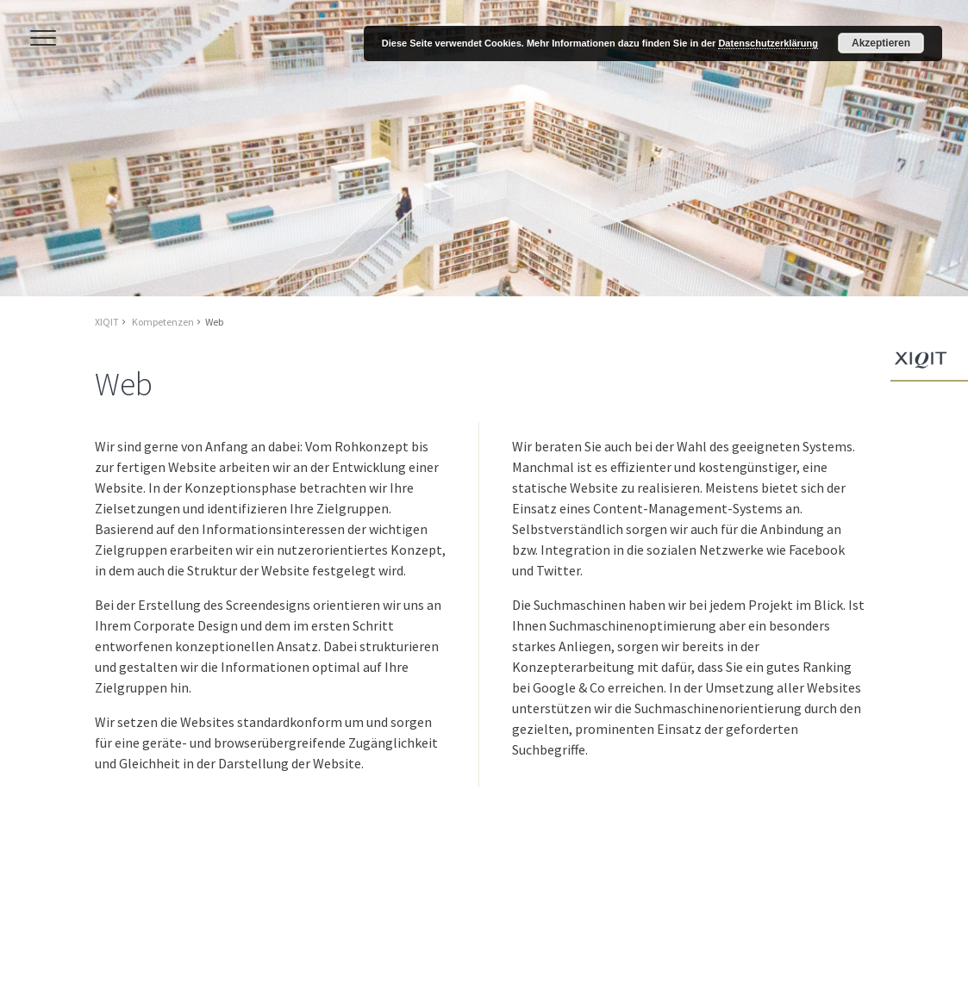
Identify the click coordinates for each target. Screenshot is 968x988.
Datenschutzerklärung (768, 43)
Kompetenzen (163, 321)
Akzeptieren (881, 43)
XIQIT (107, 321)
